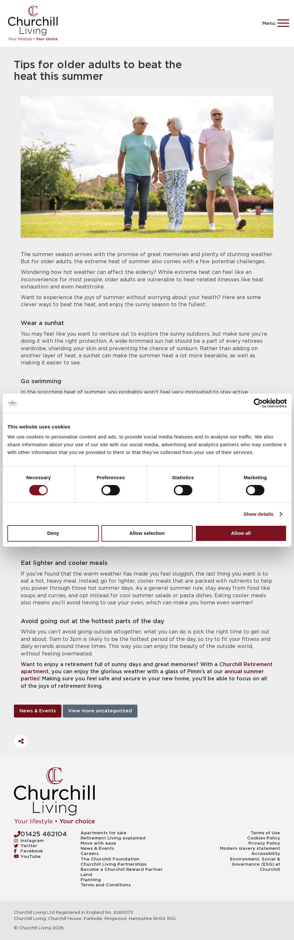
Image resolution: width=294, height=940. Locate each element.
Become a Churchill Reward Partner (122, 869)
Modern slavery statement (250, 848)
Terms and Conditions (106, 885)
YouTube (27, 856)
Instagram (29, 840)
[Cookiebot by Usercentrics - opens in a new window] (258, 403)
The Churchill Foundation (110, 859)
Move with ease (98, 843)
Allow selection (147, 533)
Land (86, 875)
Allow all (241, 533)
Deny (53, 533)
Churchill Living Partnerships (114, 864)
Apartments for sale (103, 833)
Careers (90, 854)
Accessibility (265, 854)
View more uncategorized (100, 711)
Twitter (25, 846)
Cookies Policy (263, 838)
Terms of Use (265, 833)
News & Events (37, 711)
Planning (91, 880)
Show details (259, 514)
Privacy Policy (264, 843)
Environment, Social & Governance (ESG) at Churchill (255, 864)
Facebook (28, 851)
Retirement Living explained (113, 838)
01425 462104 (40, 834)
